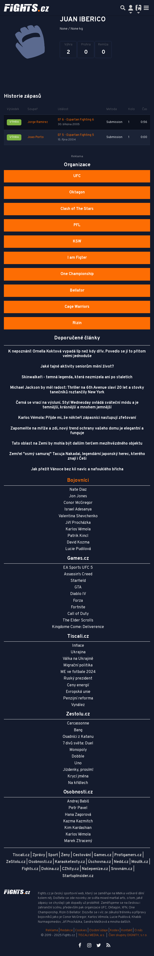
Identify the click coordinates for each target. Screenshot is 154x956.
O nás (138, 930)
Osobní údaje (98, 930)
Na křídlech (78, 783)
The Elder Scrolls (78, 620)
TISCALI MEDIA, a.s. (91, 935)
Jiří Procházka (78, 522)
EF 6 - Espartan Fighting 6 (76, 120)
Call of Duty (78, 613)
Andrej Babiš (78, 801)
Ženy (65, 855)
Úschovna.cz (99, 862)
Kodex (115, 930)
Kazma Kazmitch (78, 821)
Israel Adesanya (78, 509)
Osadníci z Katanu (78, 736)
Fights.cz (30, 869)
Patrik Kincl (78, 536)
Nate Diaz (78, 489)
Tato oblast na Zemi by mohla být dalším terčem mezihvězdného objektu (77, 443)
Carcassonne (78, 723)
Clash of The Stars (77, 209)
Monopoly (78, 750)
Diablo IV (78, 594)
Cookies (81, 930)
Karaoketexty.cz (70, 862)
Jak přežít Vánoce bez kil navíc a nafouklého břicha (77, 469)
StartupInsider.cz (78, 876)
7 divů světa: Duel (78, 743)
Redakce (66, 930)
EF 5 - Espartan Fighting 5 (76, 135)
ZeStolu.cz (16, 862)
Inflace (78, 645)
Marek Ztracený (78, 841)
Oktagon (77, 192)
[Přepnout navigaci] (131, 8)
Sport (53, 855)
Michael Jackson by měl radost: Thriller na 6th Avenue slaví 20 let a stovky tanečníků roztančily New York (77, 390)
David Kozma (78, 542)
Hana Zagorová (78, 814)
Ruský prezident (78, 678)
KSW (77, 241)
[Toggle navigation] (146, 8)
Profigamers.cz (128, 855)
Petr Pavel (77, 808)
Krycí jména (78, 776)
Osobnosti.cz (40, 862)
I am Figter (77, 257)
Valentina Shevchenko (78, 516)
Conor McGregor (78, 502)
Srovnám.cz (121, 869)
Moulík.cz (139, 862)
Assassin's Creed (78, 574)
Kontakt (127, 930)
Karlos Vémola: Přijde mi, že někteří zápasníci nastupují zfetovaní (77, 417)
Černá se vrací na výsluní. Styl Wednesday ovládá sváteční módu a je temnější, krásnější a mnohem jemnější (77, 405)
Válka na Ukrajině (78, 658)
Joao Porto (35, 137)
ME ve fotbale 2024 (78, 672)
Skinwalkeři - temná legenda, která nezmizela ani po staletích (77, 377)
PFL (77, 225)
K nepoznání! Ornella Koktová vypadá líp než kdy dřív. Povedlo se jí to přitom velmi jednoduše (77, 354)
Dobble (78, 756)
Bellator (77, 290)
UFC (77, 176)
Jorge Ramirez (37, 122)
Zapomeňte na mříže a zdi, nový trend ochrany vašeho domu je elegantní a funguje (77, 431)
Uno (78, 763)
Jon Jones (78, 496)
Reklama (52, 930)
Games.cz (102, 855)
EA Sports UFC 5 (78, 567)
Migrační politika (78, 665)
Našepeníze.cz (95, 869)
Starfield (78, 580)
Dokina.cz (50, 869)
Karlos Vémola (78, 529)
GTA (78, 587)
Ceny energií (78, 685)
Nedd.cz (121, 862)
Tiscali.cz (21, 855)
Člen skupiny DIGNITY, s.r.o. (128, 935)
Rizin (77, 323)
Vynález (78, 705)
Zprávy (39, 855)
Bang (78, 730)
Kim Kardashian (78, 828)
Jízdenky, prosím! (78, 769)
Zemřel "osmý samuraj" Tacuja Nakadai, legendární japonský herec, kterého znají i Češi (77, 456)
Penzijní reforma (78, 698)
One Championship (77, 274)
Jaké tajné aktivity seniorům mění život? (77, 366)
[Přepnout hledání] (123, 8)
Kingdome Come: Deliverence (78, 627)
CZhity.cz (70, 869)
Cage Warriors (77, 306)
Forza (78, 600)
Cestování (82, 855)
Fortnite (78, 607)
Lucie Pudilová (78, 549)
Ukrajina (78, 652)
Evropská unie (78, 691)
